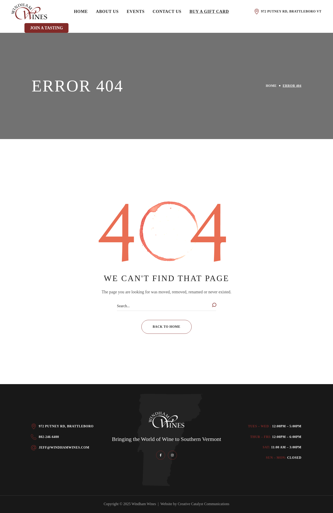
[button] (166, 327)
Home (271, 86)
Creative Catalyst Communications (203, 504)
